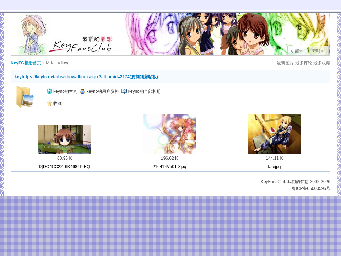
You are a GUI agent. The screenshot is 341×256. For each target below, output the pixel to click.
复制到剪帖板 (144, 76)
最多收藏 (321, 62)
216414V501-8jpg (169, 166)
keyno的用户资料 (99, 91)
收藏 (54, 103)
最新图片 (285, 62)
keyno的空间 (62, 91)
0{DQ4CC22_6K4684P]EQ (64, 166)
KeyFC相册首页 (26, 62)
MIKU (51, 62)
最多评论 (303, 62)
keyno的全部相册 (141, 91)
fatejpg (274, 166)
